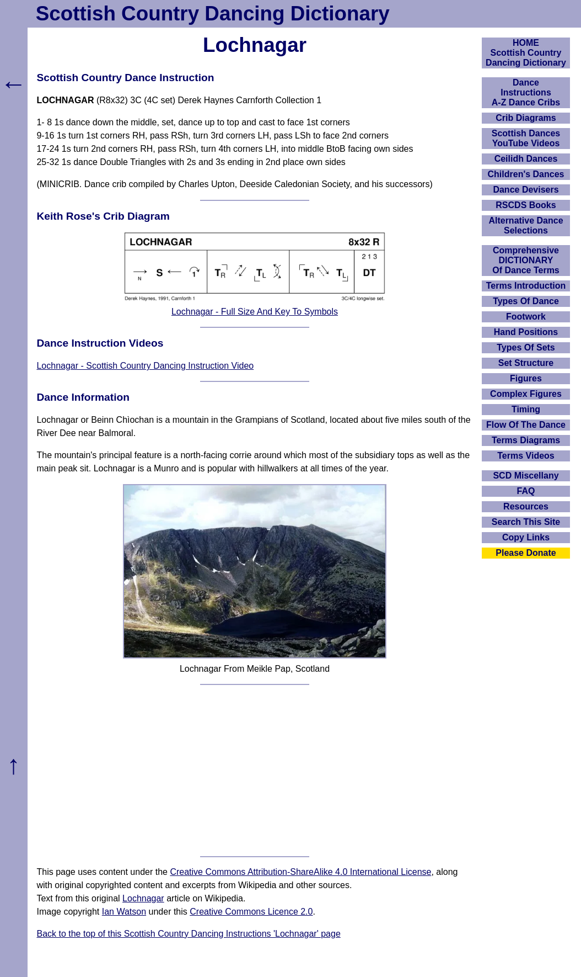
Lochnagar (143, 898)
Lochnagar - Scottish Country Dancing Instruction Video (145, 365)
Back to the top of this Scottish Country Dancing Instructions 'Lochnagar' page (188, 933)
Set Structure (525, 363)
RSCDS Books (526, 205)
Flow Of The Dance (526, 424)
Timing (526, 409)
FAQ (526, 491)
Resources (525, 506)
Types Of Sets (526, 347)
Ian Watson (124, 911)
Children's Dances (526, 174)
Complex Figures (526, 394)
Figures (526, 378)
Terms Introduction (526, 285)
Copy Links (526, 537)
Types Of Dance (526, 301)
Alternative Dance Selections (525, 225)
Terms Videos (525, 455)
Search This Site (526, 522)
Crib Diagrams (526, 118)
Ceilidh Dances (526, 158)
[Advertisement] (255, 770)
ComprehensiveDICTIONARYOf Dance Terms (526, 260)
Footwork (526, 316)
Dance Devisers (525, 189)
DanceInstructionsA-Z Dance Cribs (526, 92)
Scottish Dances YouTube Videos (526, 138)
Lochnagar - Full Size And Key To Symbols (254, 311)
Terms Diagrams (526, 440)
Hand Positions (526, 332)
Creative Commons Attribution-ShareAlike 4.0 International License (300, 872)
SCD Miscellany (525, 475)
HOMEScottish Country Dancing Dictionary (526, 52)
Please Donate (526, 552)
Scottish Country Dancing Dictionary (213, 13)
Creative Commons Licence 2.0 (251, 911)
